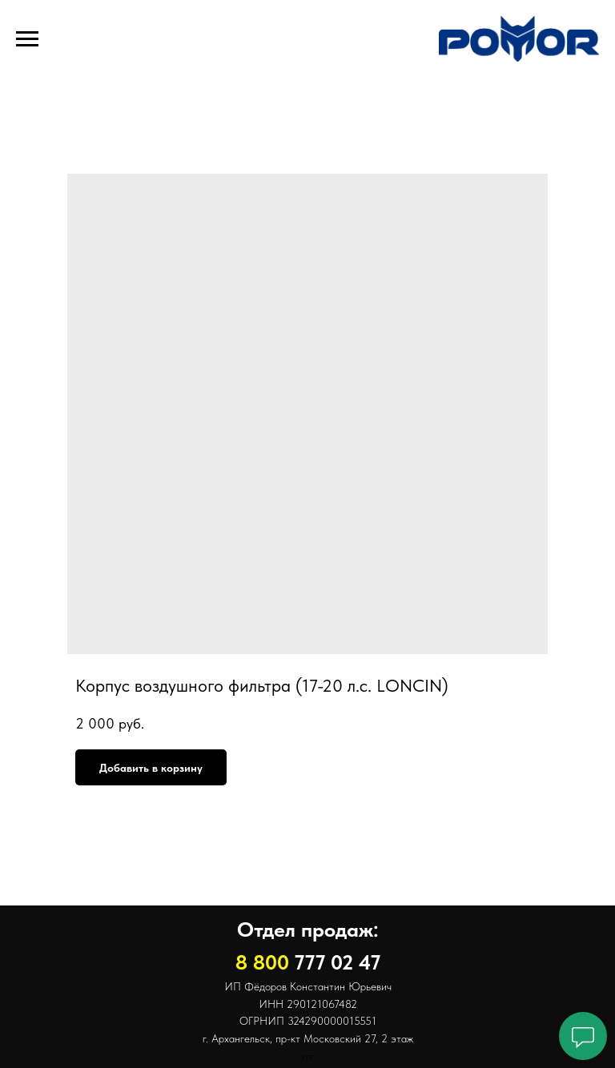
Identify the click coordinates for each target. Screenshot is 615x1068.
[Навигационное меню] (27, 39)
